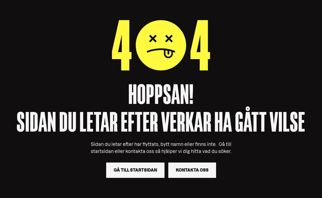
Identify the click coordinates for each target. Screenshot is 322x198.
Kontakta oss (192, 170)
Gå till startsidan (135, 170)
